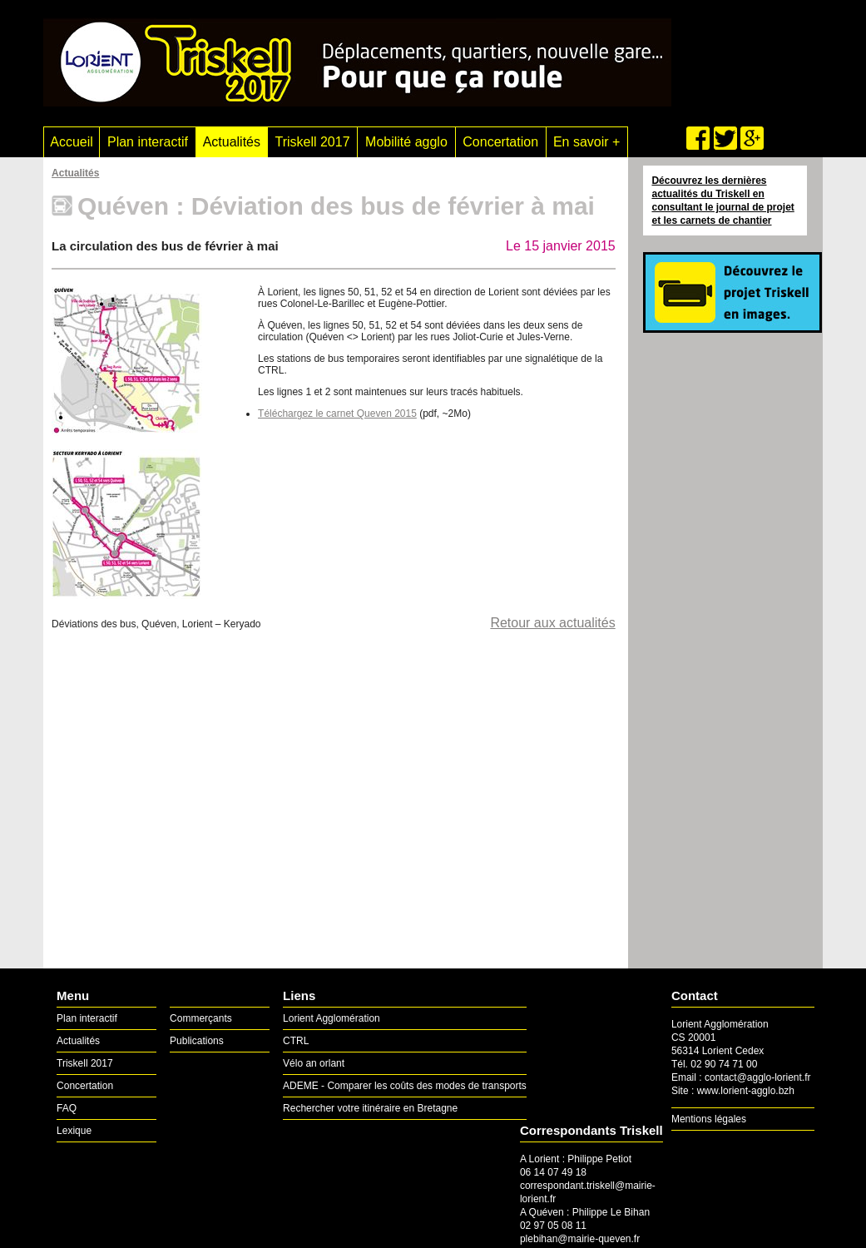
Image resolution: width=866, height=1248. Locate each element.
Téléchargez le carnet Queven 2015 (337, 413)
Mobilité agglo (406, 142)
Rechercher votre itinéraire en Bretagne (370, 1108)
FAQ (67, 1108)
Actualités (231, 142)
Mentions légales (708, 1119)
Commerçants (201, 1018)
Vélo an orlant (313, 1063)
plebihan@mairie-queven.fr (580, 1239)
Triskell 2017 (312, 142)
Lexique (74, 1131)
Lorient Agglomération (331, 1018)
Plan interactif (147, 142)
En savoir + (586, 142)
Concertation (500, 142)
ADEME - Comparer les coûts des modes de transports (405, 1086)
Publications (197, 1041)
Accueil (71, 142)
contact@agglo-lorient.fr (758, 1077)
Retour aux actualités (552, 623)
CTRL (296, 1041)
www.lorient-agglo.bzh (745, 1091)
